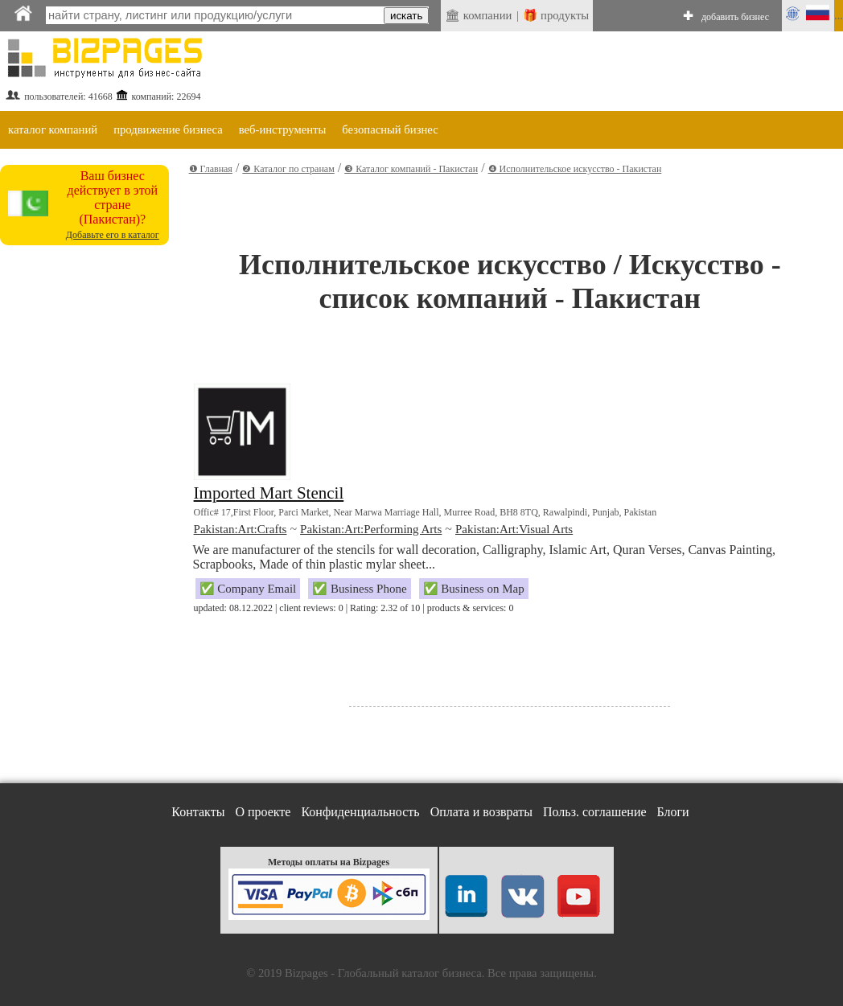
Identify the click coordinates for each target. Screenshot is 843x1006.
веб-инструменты (283, 129)
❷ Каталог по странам (288, 169)
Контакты (197, 812)
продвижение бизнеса (168, 129)
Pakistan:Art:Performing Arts (371, 529)
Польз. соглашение (595, 812)
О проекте (262, 812)
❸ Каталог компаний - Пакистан (411, 169)
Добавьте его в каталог (112, 234)
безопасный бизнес (390, 129)
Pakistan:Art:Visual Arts (514, 529)
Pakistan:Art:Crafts (240, 529)
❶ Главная (210, 169)
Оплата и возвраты (481, 812)
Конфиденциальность (360, 812)
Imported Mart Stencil (269, 493)
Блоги (673, 812)
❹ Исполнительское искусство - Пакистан (575, 169)
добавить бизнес (735, 17)
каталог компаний (52, 129)
